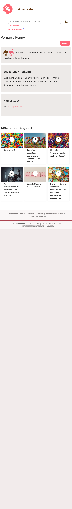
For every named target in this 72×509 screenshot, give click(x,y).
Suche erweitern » (14, 26)
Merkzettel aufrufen (16, 29)
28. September (13, 106)
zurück (65, 43)
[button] (67, 9)
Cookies (50, 226)
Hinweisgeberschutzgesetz (33, 226)
